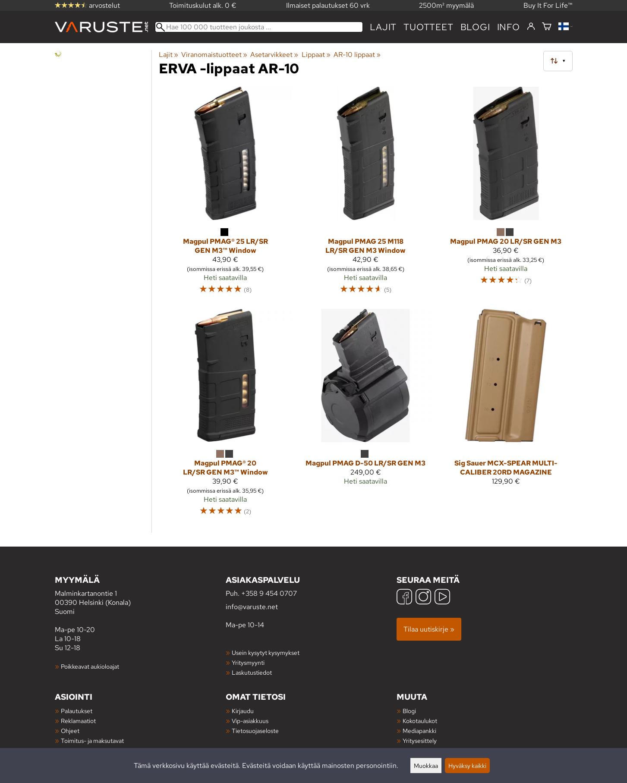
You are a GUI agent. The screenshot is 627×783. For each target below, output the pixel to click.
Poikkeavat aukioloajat (90, 666)
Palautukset (76, 711)
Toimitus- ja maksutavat (92, 740)
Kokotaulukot (420, 721)
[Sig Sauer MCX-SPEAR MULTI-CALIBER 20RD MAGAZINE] (506, 416)
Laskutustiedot (252, 672)
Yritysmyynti (248, 662)
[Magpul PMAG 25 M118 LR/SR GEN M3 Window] (365, 194)
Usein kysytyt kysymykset (265, 652)
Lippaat (316, 54)
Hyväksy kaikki (467, 765)
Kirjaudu (243, 711)
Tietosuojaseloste (255, 730)
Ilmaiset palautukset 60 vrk (328, 5)
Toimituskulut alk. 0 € (202, 5)
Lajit (383, 27)
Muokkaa (426, 765)
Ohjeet (70, 730)
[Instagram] (423, 598)
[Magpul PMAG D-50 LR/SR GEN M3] (365, 416)
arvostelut (87, 5)
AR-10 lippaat (357, 54)
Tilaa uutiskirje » (428, 629)
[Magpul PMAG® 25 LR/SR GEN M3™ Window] (225, 194)
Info (508, 27)
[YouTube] (442, 598)
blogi (475, 27)
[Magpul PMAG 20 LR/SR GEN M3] (506, 194)
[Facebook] (404, 598)
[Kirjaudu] (531, 27)
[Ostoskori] (546, 27)
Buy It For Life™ (548, 5)
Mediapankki (419, 730)
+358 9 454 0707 (269, 593)
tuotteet (428, 27)
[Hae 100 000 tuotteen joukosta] (259, 27)
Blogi (409, 711)
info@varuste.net (252, 606)
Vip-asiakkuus (250, 721)
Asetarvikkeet (274, 54)
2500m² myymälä (446, 5)
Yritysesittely (420, 740)
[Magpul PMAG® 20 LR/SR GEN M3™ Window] (225, 416)
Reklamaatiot (78, 721)
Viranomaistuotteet (214, 54)
